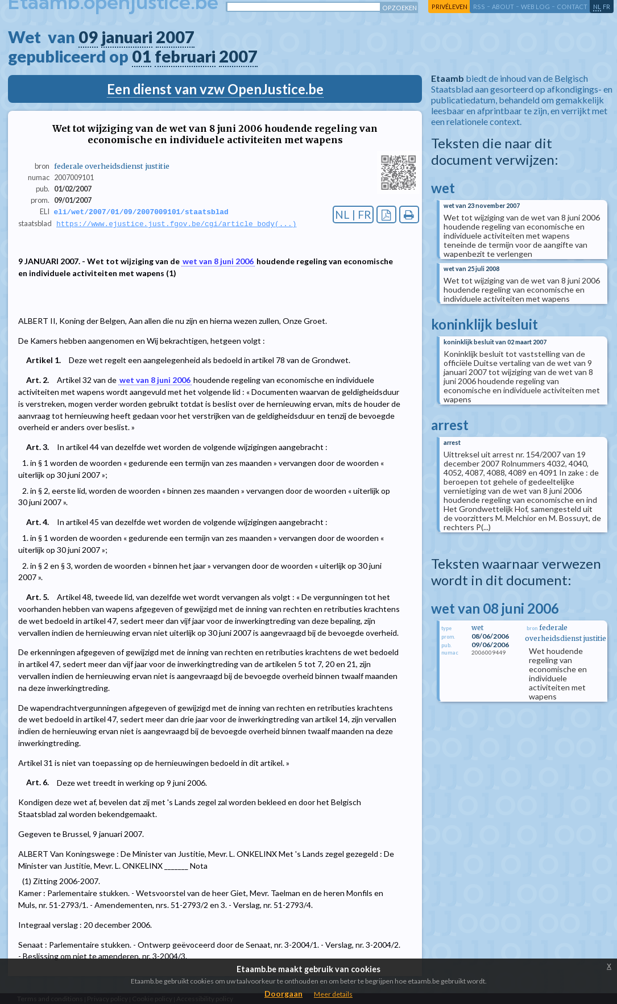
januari (126, 37)
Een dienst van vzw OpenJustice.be (215, 89)
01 (141, 56)
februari (185, 56)
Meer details (333, 994)
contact (572, 6)
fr (606, 6)
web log (535, 6)
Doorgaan (283, 993)
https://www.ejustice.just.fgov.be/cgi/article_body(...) (176, 224)
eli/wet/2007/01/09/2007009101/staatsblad (141, 212)
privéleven (449, 6)
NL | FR (353, 214)
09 (88, 37)
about (503, 6)
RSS (479, 6)
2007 (175, 37)
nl (597, 6)
